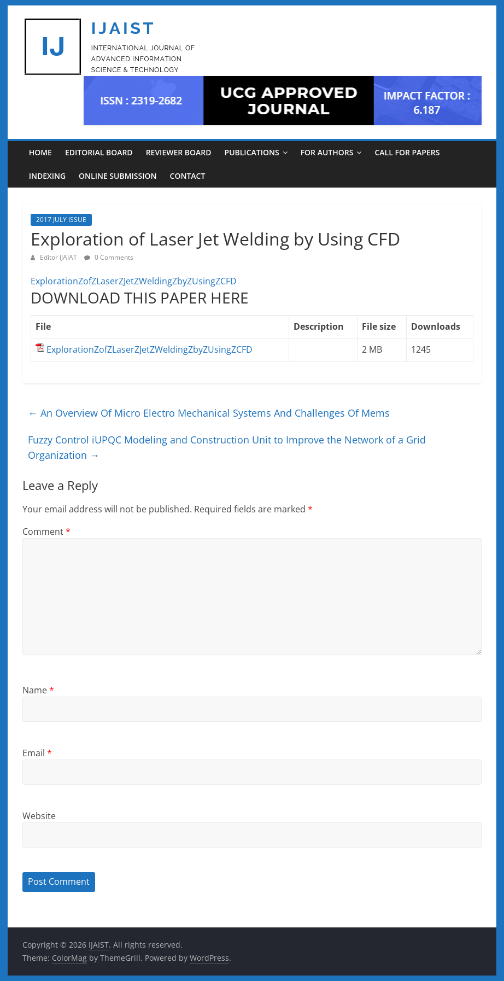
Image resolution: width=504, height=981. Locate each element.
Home (40, 152)
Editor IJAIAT (59, 257)
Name (38, 690)
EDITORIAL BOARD (99, 152)
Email (37, 753)
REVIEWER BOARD (179, 152)
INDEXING (47, 176)
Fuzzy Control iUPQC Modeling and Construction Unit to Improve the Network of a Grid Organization (227, 447)
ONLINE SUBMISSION (117, 176)
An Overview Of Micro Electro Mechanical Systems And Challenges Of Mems (209, 412)
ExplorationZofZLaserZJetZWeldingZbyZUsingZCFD (134, 281)
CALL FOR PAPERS (406, 152)
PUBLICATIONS (252, 152)
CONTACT (188, 176)
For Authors (327, 152)
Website (39, 816)
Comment (46, 531)
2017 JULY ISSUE (61, 219)
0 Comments (108, 257)
